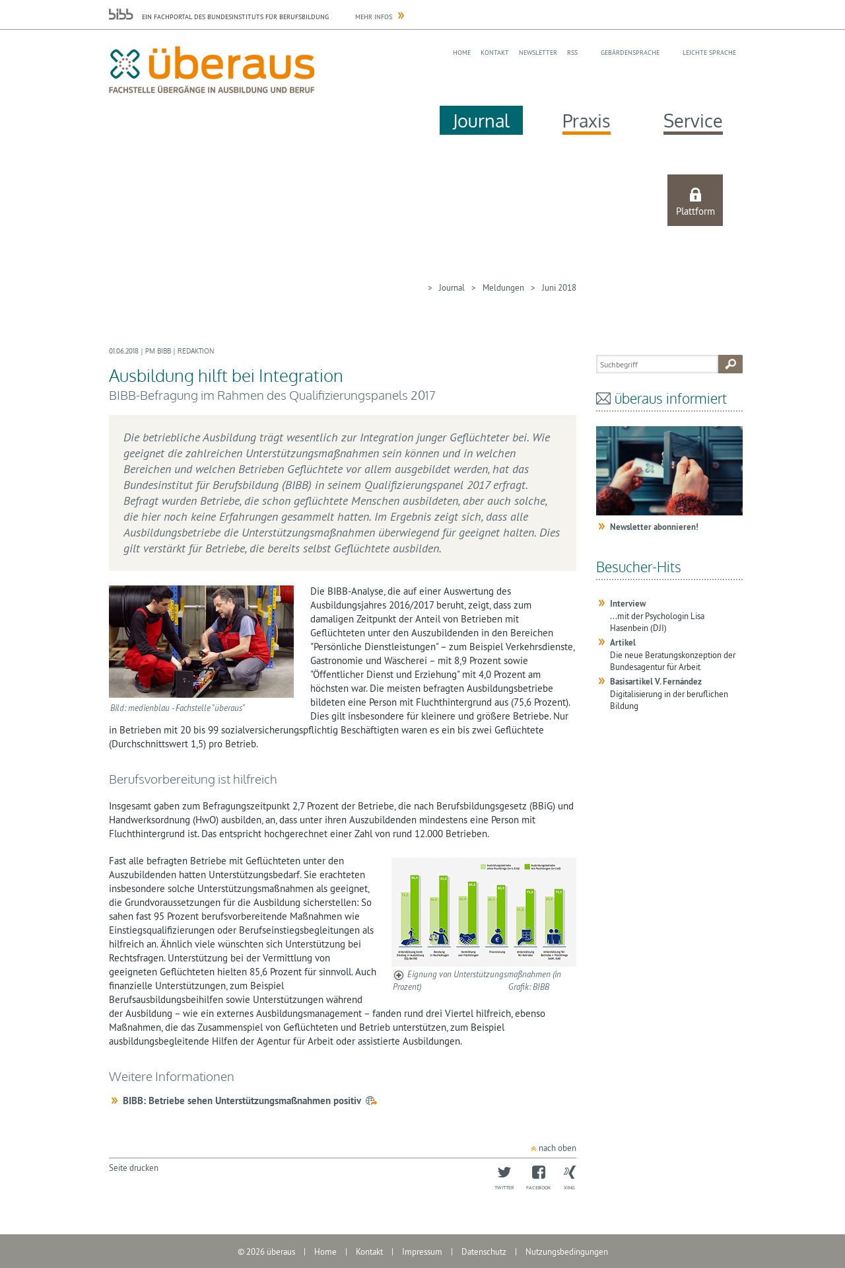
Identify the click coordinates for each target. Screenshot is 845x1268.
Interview (628, 603)
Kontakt (495, 52)
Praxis (586, 120)
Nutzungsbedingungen (566, 1251)
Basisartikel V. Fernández (656, 681)
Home (462, 52)
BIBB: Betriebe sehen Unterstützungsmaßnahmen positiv (242, 1100)
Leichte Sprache (709, 52)
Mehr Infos (373, 17)
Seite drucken (133, 1167)
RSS (572, 52)
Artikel (623, 642)
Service (693, 120)
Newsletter (538, 52)
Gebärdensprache (630, 52)
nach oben (557, 1147)
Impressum (422, 1251)
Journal (481, 120)
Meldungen (503, 287)
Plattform (695, 211)
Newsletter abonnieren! (654, 527)
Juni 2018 (559, 287)
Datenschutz (483, 1251)
